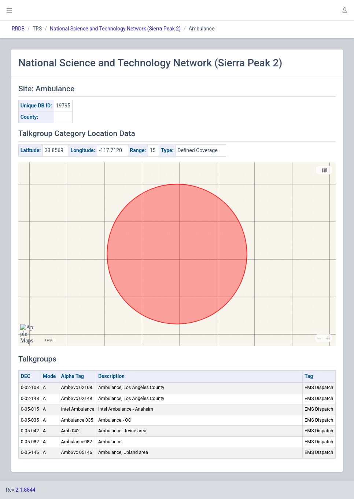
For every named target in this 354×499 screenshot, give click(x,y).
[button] (344, 10)
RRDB (18, 29)
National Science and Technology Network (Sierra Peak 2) (115, 29)
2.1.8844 (25, 490)
